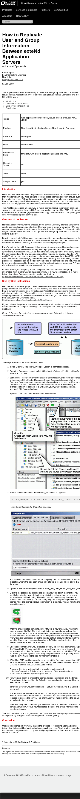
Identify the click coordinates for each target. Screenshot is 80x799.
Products (7, 10)
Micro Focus (50, 3)
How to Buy (22, 16)
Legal (68, 776)
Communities (61, 10)
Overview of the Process (17, 103)
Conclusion (11, 108)
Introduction (11, 101)
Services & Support (26, 10)
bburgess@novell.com (12, 79)
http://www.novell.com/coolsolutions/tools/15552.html (26, 300)
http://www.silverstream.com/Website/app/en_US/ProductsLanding (32, 276)
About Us (7, 16)
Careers (60, 776)
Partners (45, 10)
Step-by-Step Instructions (17, 106)
